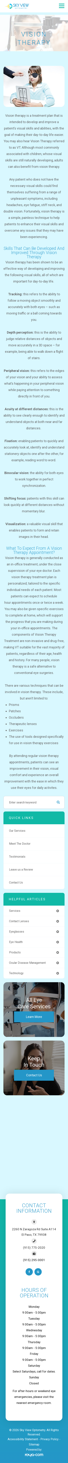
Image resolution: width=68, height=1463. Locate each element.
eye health (16, 942)
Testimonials (17, 856)
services (14, 911)
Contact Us (16, 882)
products (15, 952)
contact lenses (19, 921)
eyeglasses (16, 931)
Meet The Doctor (19, 843)
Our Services (17, 830)
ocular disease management (27, 963)
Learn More (34, 1017)
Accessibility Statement (23, 1439)
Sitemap (34, 1444)
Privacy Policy (49, 1439)
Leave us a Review (21, 869)
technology (16, 973)
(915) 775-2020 (34, 1247)
